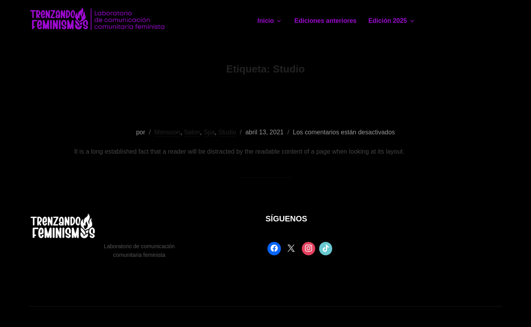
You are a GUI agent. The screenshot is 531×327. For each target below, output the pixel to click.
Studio (227, 132)
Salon (192, 132)
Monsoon (167, 132)
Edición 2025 (392, 20)
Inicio (270, 20)
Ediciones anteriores (325, 20)
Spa (209, 132)
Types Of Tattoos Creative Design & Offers (265, 107)
